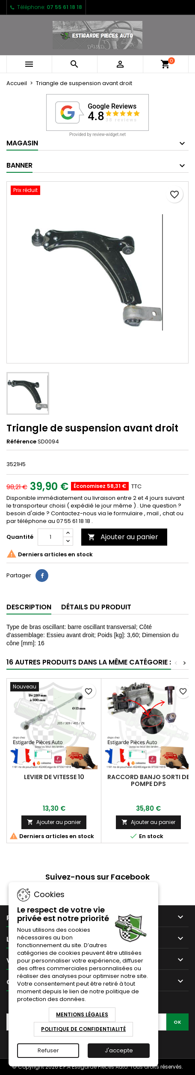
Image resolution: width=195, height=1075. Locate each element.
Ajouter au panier (123, 537)
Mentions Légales (82, 1014)
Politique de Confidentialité (83, 1029)
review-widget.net (109, 134)
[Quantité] (50, 537)
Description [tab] (28, 607)
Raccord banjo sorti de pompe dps (148, 780)
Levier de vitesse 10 (54, 777)
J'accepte (119, 1050)
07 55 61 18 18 (64, 7)
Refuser (48, 1050)
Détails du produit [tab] (96, 607)
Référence (21, 442)
